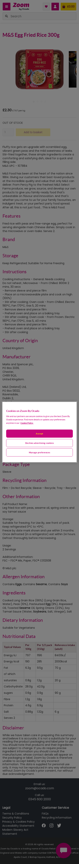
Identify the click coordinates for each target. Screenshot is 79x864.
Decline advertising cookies (39, 443)
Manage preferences (39, 452)
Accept (39, 433)
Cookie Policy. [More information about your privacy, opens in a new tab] (26, 423)
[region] (39, 432)
